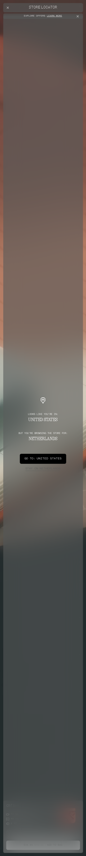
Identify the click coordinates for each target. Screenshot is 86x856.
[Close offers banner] (78, 16)
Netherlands (43, 469)
